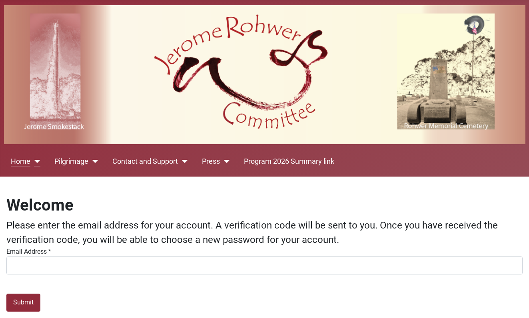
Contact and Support (145, 161)
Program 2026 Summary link (289, 161)
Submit (23, 302)
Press (211, 161)
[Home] (35, 161)
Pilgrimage (71, 161)
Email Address (28, 251)
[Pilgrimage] (93, 161)
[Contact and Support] (183, 161)
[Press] (225, 161)
